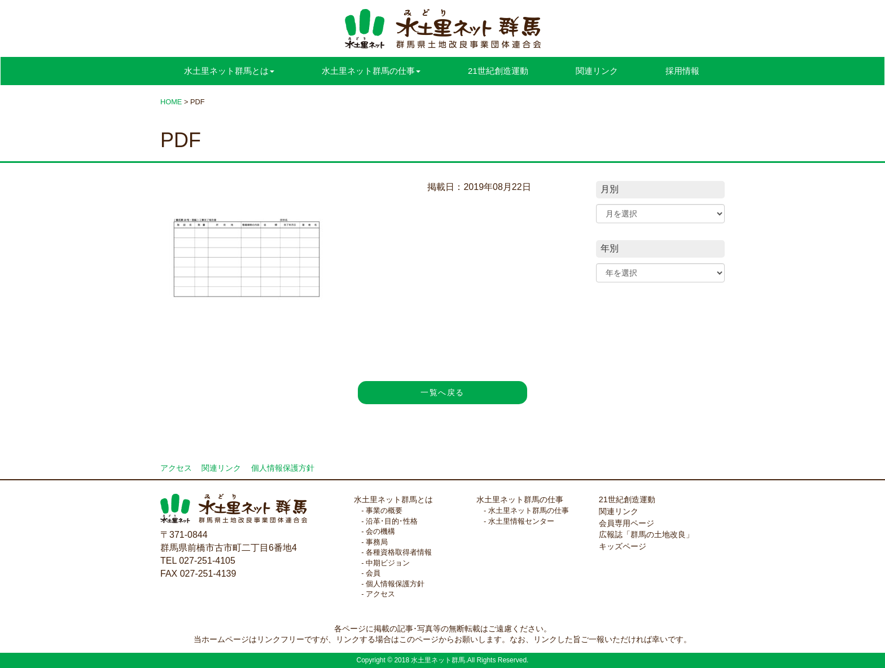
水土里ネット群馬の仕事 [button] (371, 71)
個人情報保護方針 (282, 468)
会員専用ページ (626, 523)
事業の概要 (384, 510)
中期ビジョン (388, 563)
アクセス (176, 468)
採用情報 (682, 71)
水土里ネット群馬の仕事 (519, 499)
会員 (373, 573)
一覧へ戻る (442, 392)
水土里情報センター (521, 521)
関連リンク (597, 71)
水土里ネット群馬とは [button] (229, 71)
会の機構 (380, 531)
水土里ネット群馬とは (393, 499)
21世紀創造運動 (498, 71)
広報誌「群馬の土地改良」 (646, 534)
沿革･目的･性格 (392, 521)
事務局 (377, 542)
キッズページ (622, 546)
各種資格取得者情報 (399, 552)
